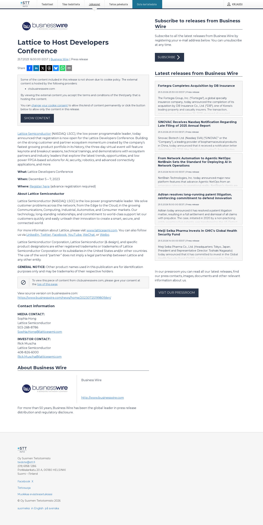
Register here (40, 186)
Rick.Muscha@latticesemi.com (40, 356)
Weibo (104, 235)
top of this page (47, 284)
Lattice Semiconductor (34, 133)
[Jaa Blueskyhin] (56, 68)
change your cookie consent (49, 105)
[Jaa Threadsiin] (49, 68)
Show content (37, 118)
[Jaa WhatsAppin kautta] (62, 68)
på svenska (52, 508)
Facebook (59, 235)
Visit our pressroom (177, 292)
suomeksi (24, 508)
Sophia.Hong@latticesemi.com (40, 332)
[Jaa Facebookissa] (30, 68)
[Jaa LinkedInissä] (36, 68)
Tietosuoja (24, 487)
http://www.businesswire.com (102, 397)
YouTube (75, 235)
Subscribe (169, 57)
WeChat (89, 235)
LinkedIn (32, 235)
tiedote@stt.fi (26, 462)
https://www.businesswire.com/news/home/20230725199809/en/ (64, 297)
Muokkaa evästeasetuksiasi (35, 494)
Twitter (45, 235)
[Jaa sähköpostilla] (69, 68)
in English (37, 508)
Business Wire (60, 59)
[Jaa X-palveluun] (43, 68)
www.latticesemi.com (102, 230)
